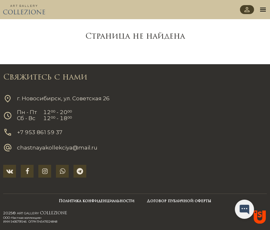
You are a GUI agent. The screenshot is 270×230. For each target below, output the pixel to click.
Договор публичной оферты (179, 201)
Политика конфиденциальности (96, 201)
